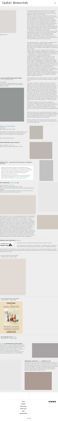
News (23, 411)
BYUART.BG (18, 241)
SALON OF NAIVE (13, 183)
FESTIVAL (2, 344)
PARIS (14, 338)
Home (23, 401)
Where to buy (23, 408)
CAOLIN (39, 362)
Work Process (23, 406)
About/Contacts (23, 413)
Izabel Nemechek (15, 3)
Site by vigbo (29, 418)
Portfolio (23, 404)
